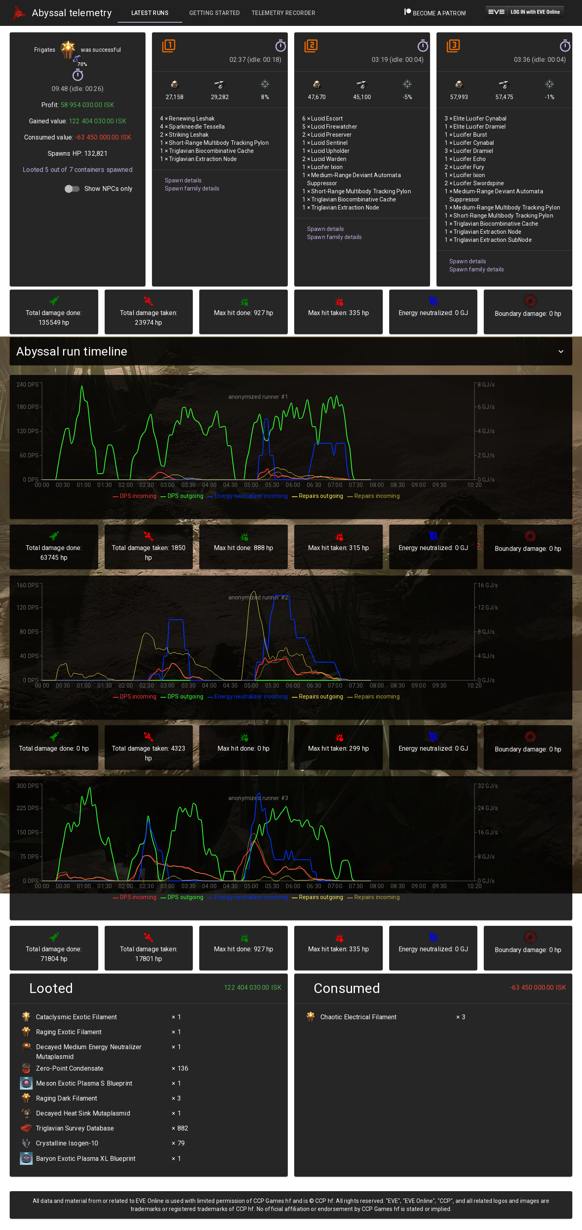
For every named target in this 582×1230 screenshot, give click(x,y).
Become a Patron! (435, 13)
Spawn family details (192, 188)
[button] (291, 351)
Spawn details (183, 180)
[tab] (150, 13)
